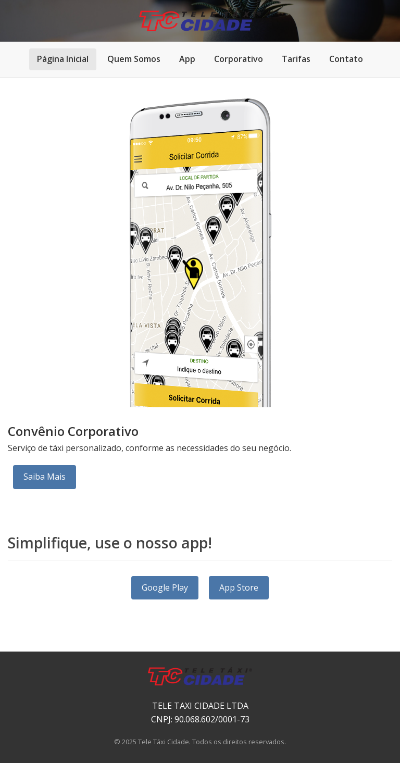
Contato (346, 59)
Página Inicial (63, 59)
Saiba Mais (44, 476)
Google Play (165, 587)
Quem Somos (133, 59)
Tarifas (296, 59)
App (187, 59)
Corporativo (238, 59)
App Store (238, 587)
